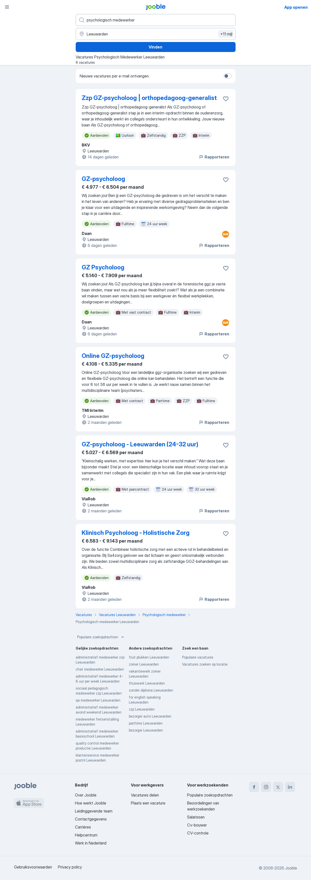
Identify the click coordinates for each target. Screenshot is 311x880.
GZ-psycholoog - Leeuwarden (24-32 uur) (140, 444)
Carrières (83, 827)
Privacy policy (70, 867)
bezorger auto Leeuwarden (150, 716)
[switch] (228, 75)
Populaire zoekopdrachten (101, 637)
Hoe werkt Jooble (90, 803)
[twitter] (278, 787)
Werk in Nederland (90, 843)
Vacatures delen (145, 795)
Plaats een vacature (148, 803)
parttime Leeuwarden (146, 723)
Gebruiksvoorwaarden (33, 867)
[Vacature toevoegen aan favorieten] (226, 98)
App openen (296, 7)
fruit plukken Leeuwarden (149, 657)
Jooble (291, 868)
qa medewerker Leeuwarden (98, 700)
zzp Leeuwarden (142, 709)
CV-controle (198, 833)
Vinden (155, 46)
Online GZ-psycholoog (113, 355)
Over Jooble (85, 795)
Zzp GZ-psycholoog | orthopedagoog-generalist (149, 97)
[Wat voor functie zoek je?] (156, 20)
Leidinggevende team (93, 811)
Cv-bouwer (197, 825)
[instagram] (266, 787)
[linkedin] (290, 787)
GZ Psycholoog (103, 267)
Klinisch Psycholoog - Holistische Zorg (136, 532)
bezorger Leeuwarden (146, 730)
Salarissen (196, 817)
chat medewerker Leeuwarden (100, 669)
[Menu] (7, 7)
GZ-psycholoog (103, 178)
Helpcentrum (86, 835)
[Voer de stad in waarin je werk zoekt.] (156, 34)
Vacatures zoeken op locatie (205, 664)
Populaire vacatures (197, 657)
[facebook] (254, 787)
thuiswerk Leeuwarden (147, 683)
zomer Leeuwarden (144, 664)
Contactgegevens (91, 819)
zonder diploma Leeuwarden (151, 690)
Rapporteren (214, 156)
